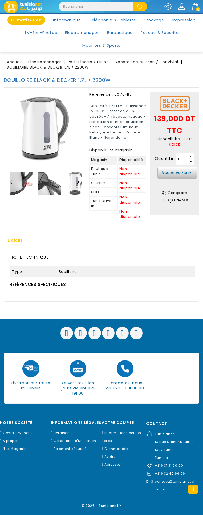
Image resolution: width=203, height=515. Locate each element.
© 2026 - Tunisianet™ (101, 505)
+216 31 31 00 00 (169, 465)
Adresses (112, 464)
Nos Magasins (16, 448)
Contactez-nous (18, 433)
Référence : (101, 94)
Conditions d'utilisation (75, 441)
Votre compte (118, 423)
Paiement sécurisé (70, 448)
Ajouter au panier (177, 172)
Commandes (116, 448)
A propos (11, 441)
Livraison (62, 433)
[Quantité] (182, 159)
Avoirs (110, 456)
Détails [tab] (15, 240)
